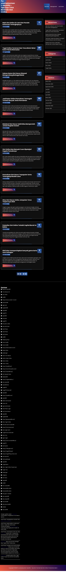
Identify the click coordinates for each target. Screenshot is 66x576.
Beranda (47, 6)
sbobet (4, 512)
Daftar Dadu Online (7, 363)
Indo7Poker (5, 334)
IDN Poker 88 (6, 461)
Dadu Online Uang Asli (6, 526)
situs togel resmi (6, 435)
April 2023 (48, 95)
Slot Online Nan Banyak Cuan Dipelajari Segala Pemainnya (17, 152)
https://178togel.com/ (8, 453)
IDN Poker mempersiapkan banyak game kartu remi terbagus (18, 256)
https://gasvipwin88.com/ (9, 424)
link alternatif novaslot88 (8, 429)
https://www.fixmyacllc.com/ (9, 374)
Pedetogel (5, 477)
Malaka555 (5, 382)
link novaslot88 (6, 490)
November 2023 (49, 84)
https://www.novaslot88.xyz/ (9, 445)
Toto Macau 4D (6, 297)
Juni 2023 (48, 92)
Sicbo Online (5, 366)
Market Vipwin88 (6, 294)
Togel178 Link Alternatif (8, 437)
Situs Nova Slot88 (7, 509)
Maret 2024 (48, 81)
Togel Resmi (5, 469)
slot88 (4, 302)
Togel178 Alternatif (7, 395)
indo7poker (5, 339)
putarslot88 (5, 307)
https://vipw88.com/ (7, 400)
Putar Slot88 (5, 347)
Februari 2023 (49, 100)
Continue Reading (10, 38)
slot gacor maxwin (7, 498)
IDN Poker (3, 538)
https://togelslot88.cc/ (8, 384)
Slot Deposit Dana (7, 379)
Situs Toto (5, 440)
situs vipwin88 (6, 387)
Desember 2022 (49, 105)
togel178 (4, 318)
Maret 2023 (48, 97)
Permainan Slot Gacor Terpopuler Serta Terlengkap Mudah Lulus (17, 179)
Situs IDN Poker (6, 331)
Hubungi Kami (53, 6)
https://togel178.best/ (8, 456)
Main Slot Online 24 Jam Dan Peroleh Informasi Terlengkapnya (16, 24)
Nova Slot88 (5, 506)
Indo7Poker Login (7, 413)
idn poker (5, 323)
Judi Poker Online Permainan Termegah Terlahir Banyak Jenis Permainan (17, 101)
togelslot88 (5, 313)
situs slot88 (5, 514)
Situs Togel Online (7, 427)
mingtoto (5, 480)
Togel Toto (5, 474)
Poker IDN (5, 408)
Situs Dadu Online (14, 531)
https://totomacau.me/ (8, 432)
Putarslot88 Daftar (7, 493)
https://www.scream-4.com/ (9, 305)
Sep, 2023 (39, 178)
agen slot (5, 310)
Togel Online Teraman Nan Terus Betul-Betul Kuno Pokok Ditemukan (19, 49)
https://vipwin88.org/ (8, 376)
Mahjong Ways (6, 344)
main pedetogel (6, 464)
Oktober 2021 (49, 108)
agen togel (5, 443)
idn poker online (6, 328)
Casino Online (49, 57)
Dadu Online (5, 355)
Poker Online (7, 104)
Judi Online (61, 6)
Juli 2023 (47, 89)
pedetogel (5, 358)
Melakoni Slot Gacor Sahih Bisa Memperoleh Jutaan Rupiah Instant (19, 126)
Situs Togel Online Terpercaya (10, 472)
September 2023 (49, 86)
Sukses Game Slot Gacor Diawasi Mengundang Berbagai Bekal (15, 75)
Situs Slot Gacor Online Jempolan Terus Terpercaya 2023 (17, 205)
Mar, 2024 (39, 23)
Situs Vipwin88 (6, 504)
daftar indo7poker (7, 405)
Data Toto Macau (7, 360)
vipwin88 (5, 321)
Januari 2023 (48, 103)
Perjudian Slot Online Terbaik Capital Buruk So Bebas (20, 231)
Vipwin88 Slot (6, 390)
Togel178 (5, 392)
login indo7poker (6, 411)
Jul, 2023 (39, 255)
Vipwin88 (5, 315)
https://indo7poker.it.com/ (9, 352)
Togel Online (7, 52)
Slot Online (6, 27)
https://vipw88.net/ (7, 371)
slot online (5, 299)
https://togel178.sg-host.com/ (10, 459)
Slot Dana (5, 482)
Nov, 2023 (39, 49)
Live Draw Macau (6, 416)
